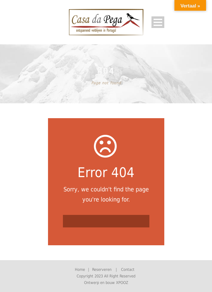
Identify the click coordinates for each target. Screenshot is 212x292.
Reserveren (102, 269)
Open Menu (157, 22)
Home (80, 269)
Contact (127, 269)
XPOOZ (122, 282)
